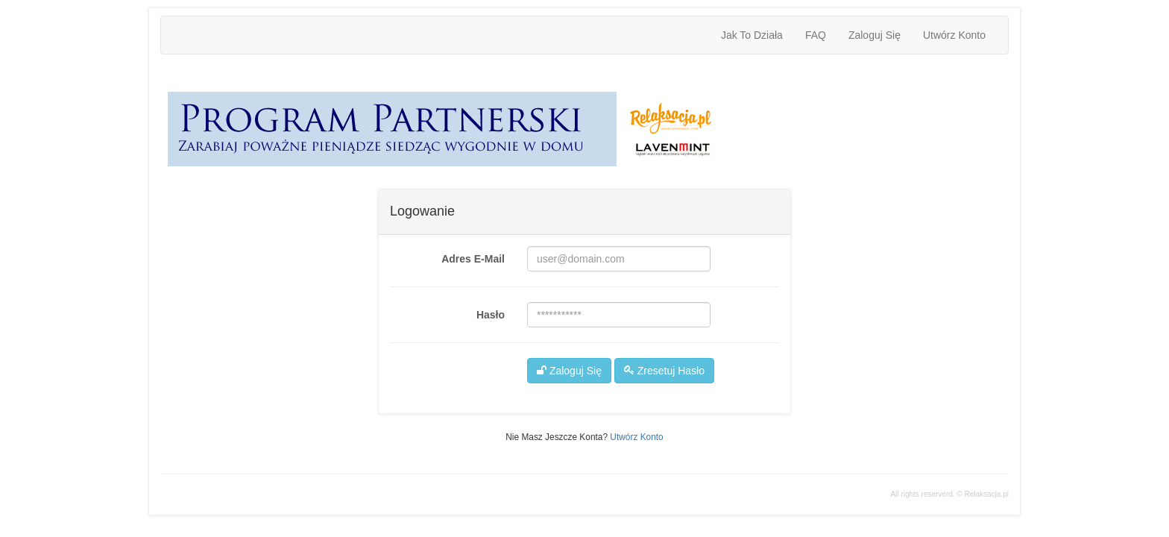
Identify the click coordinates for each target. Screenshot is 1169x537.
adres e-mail (473, 259)
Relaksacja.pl (987, 494)
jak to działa (752, 35)
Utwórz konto (954, 35)
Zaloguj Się (874, 35)
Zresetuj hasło (664, 371)
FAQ (815, 35)
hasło (490, 315)
